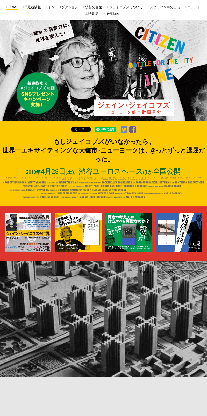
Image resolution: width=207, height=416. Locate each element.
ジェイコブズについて (125, 7)
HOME (12, 7)
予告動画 (111, 14)
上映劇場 (90, 14)
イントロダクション (62, 7)
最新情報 (32, 7)
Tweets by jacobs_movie (157, 272)
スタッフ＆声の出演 (164, 7)
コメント (193, 7)
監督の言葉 (92, 7)
